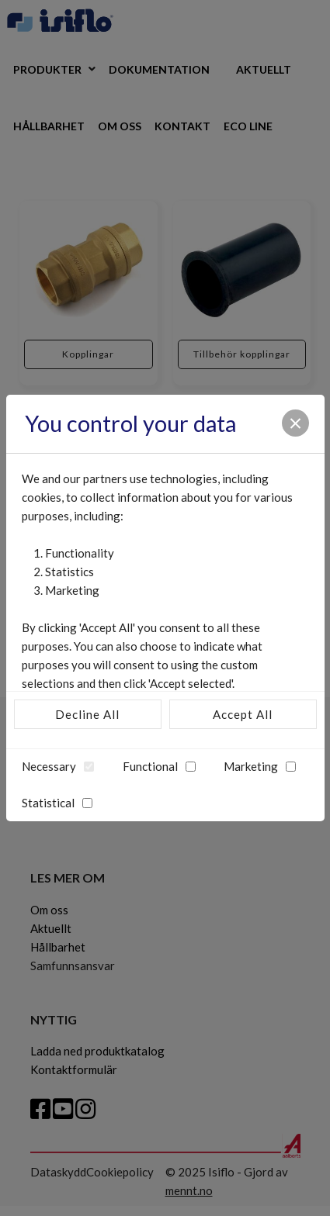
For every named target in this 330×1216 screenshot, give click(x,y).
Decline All (87, 714)
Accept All (243, 714)
